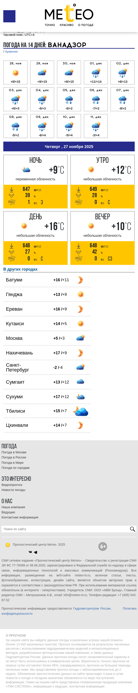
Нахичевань (19, 353)
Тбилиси (15, 411)
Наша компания (13, 507)
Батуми (14, 280)
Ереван (14, 309)
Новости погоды (13, 490)
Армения (11, 51)
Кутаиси (15, 323)
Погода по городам (16, 468)
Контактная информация (20, 517)
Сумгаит (15, 382)
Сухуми (14, 396)
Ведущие (8, 512)
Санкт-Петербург (17, 367)
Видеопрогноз (12, 485)
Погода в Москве (14, 452)
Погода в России (14, 457)
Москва (14, 338)
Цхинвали (17, 425)
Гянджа (14, 294)
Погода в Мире (13, 462)
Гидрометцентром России (91, 608)
